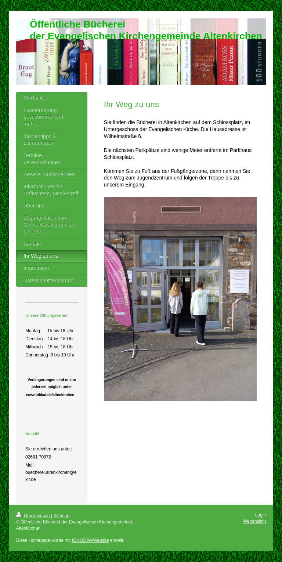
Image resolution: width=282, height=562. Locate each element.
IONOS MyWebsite (90, 540)
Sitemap (61, 515)
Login (260, 515)
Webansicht (254, 521)
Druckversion (33, 515)
